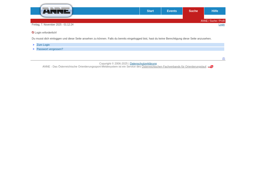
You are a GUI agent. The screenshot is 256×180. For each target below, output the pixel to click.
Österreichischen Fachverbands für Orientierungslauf (174, 66)
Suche (193, 11)
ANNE (204, 21)
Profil (222, 21)
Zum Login (43, 44)
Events (172, 11)
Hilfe (215, 11)
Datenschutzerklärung (143, 63)
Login (222, 24)
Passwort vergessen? (50, 49)
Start (150, 11)
